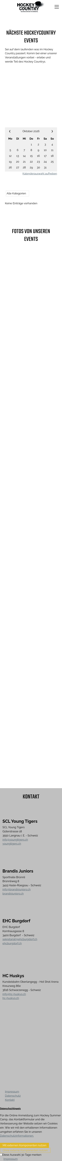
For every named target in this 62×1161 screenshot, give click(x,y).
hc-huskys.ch (10, 998)
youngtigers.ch (11, 843)
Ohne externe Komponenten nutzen (25, 1150)
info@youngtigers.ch (15, 839)
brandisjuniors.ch (13, 893)
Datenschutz (13, 1095)
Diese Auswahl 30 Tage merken (21, 1154)
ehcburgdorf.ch (12, 943)
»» (48, 131)
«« (13, 131)
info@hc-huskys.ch (14, 994)
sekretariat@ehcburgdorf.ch (19, 939)
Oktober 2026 (31, 131)
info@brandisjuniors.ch (16, 889)
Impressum (12, 1091)
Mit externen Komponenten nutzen (24, 1145)
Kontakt (10, 1099)
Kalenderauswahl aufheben (39, 173)
